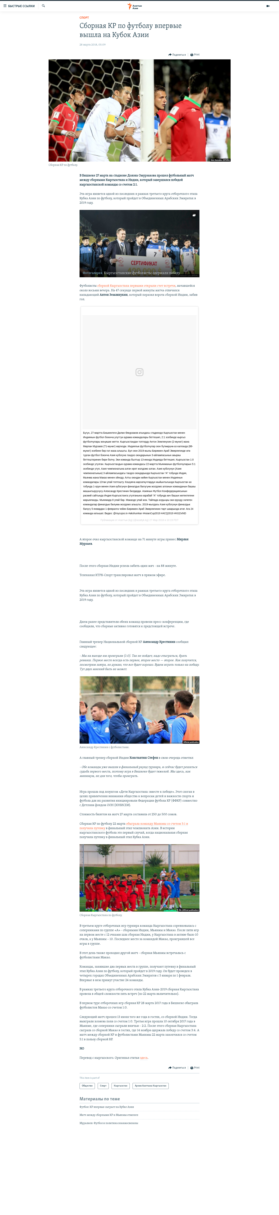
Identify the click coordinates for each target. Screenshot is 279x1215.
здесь (144, 1058)
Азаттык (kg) (125, 520)
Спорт (84, 18)
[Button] (177, 54)
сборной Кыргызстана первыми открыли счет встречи (136, 286)
